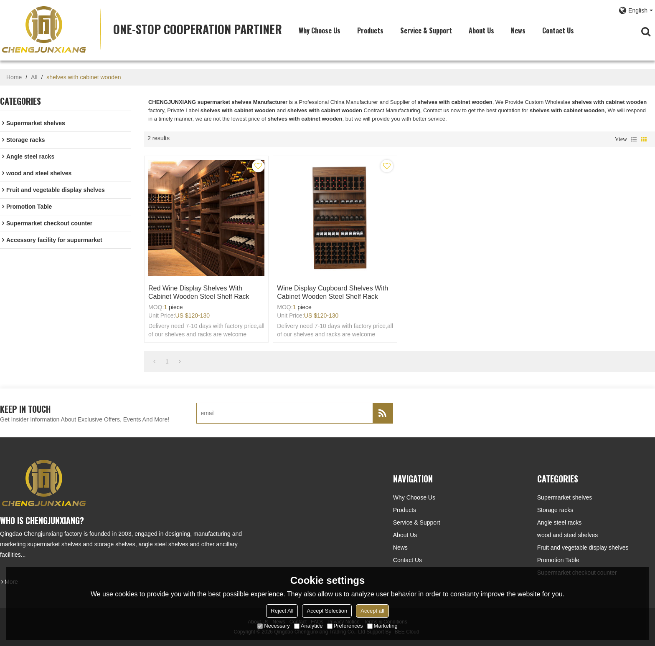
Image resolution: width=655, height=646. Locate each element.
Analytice (308, 626)
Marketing (382, 626)
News (518, 30)
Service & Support (426, 30)
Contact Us (558, 30)
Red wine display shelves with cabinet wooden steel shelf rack (198, 292)
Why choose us (319, 30)
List (634, 139)
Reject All (282, 611)
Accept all (372, 611)
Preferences (345, 626)
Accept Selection (327, 611)
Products (370, 30)
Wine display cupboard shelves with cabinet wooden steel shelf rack (332, 292)
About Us (481, 30)
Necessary (273, 626)
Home (14, 77)
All (34, 77)
